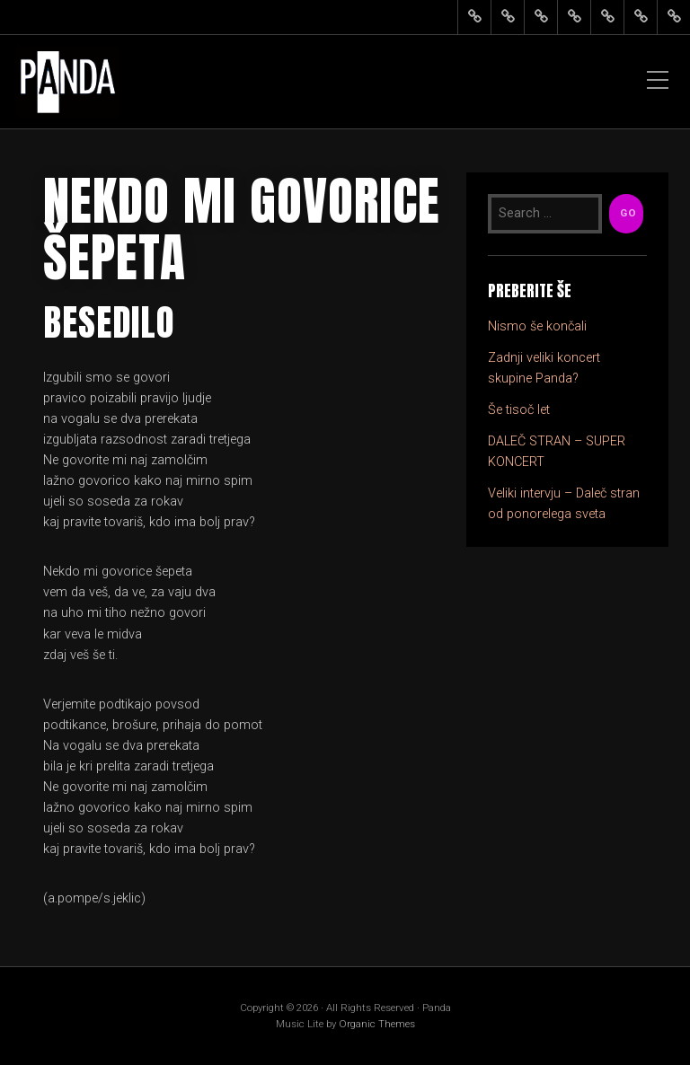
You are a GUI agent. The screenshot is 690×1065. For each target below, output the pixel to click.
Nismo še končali (537, 326)
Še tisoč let (519, 410)
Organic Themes (377, 1023)
